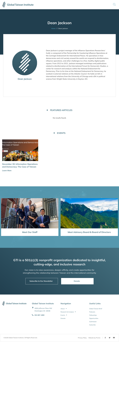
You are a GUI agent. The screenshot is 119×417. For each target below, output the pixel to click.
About (64, 308)
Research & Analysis (68, 311)
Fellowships (93, 315)
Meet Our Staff (29, 232)
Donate (63, 318)
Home (53, 28)
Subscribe (92, 325)
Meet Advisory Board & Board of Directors (89, 232)
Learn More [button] (6, 170)
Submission (93, 321)
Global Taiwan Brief (95, 308)
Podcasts (92, 312)
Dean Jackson (25, 79)
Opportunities (93, 318)
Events (64, 315)
